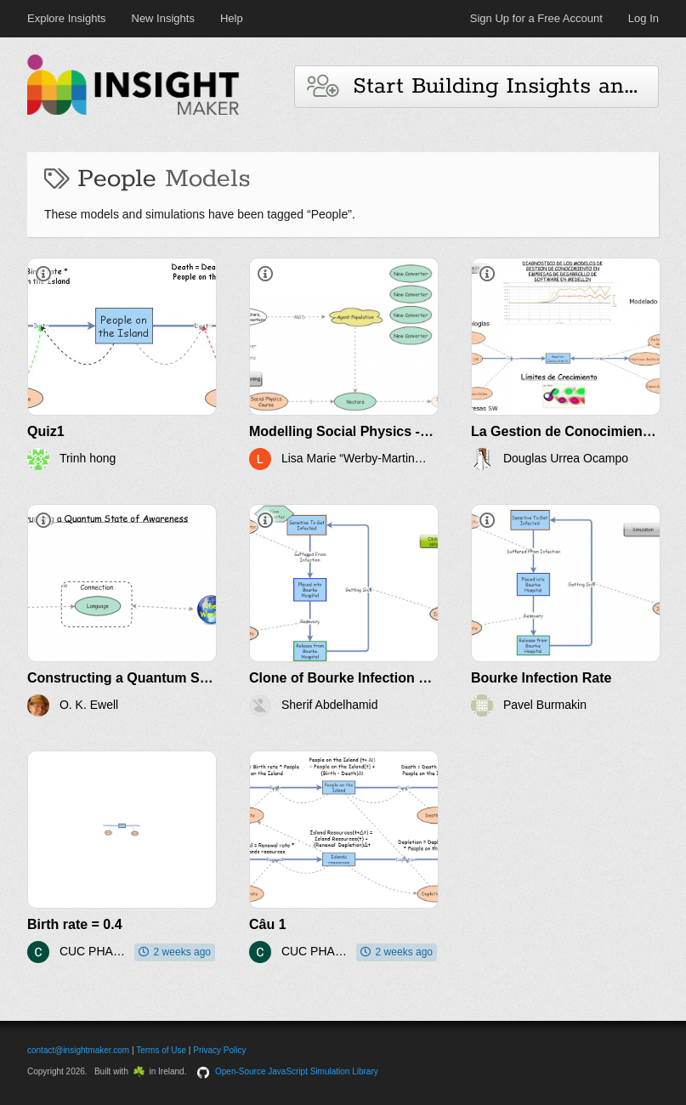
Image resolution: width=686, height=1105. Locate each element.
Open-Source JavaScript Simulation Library (296, 1071)
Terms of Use (161, 1050)
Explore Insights (66, 18)
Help (231, 18)
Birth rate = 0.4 (74, 924)
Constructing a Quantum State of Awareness (171, 678)
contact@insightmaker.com (78, 1050)
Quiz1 (46, 431)
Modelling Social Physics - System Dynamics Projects (423, 431)
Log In (643, 18)
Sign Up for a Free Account (536, 18)
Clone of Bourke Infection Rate (348, 678)
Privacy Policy (219, 1050)
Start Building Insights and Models (483, 86)
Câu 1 (267, 924)
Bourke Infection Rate (541, 678)
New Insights (163, 18)
